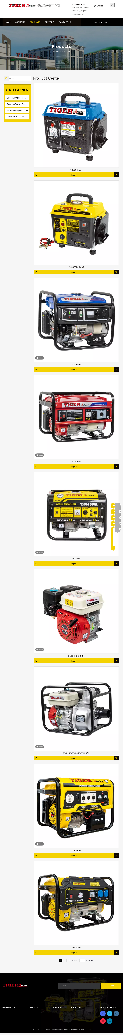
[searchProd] (107, 5)
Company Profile (38, 1012)
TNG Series (76, 559)
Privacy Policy (59, 1020)
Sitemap (56, 1024)
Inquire (55, 174)
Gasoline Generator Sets (18, 97)
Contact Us (58, 1016)
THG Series (76, 947)
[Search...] (20, 78)
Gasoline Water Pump (17, 104)
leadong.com (87, 1031)
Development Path (39, 1016)
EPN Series (76, 850)
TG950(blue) (76, 170)
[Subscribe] (111, 986)
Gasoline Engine (14, 110)
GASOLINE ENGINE (76, 656)
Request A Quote (101, 22)
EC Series (76, 461)
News (32, 1024)
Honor (33, 1020)
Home (55, 1012)
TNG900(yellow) (76, 267)
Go (92, 960)
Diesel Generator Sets (17, 116)
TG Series (76, 364)
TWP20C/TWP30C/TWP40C (76, 753)
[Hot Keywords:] (112, 5)
